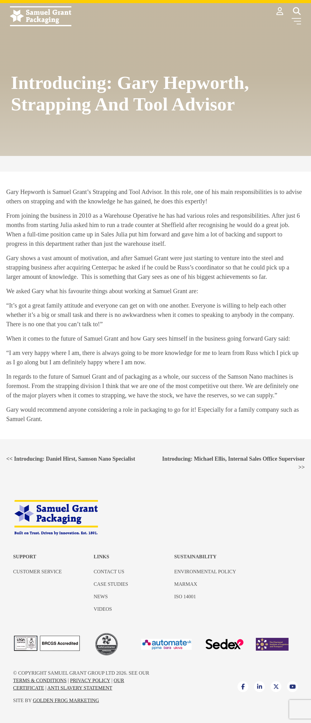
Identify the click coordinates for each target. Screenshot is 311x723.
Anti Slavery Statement (79, 688)
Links (101, 556)
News (101, 596)
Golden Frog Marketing (66, 700)
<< (70, 459)
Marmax (185, 584)
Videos (103, 609)
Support (24, 556)
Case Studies (111, 584)
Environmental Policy (205, 571)
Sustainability (195, 556)
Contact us (109, 571)
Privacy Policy (90, 680)
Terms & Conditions (40, 680)
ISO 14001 (185, 596)
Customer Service (37, 571)
